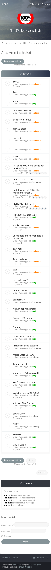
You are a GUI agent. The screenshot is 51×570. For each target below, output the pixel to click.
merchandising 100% (23, 354)
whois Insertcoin (21, 225)
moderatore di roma (23, 336)
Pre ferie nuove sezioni (24, 382)
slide (15, 101)
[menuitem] (4, 4)
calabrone (36, 84)
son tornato (19, 299)
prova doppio (19, 129)
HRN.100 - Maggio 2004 (25, 215)
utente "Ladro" (20, 290)
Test (15, 92)
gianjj (33, 94)
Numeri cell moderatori (24, 309)
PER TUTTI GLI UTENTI (24, 179)
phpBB (15, 565)
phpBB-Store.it (25, 567)
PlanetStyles (35, 565)
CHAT (16, 424)
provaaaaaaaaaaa (22, 110)
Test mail (17, 248)
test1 (15, 156)
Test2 (15, 81)
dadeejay (35, 357)
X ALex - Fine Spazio (23, 403)
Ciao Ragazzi (19, 445)
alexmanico (36, 182)
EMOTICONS (19, 413)
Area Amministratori (16, 53)
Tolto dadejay (20, 259)
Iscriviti (12, 517)
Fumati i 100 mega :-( (23, 318)
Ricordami (8, 536)
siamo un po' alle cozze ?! (26, 373)
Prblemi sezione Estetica (25, 345)
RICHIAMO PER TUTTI (24, 203)
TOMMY (17, 434)
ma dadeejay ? (20, 280)
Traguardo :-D (20, 364)
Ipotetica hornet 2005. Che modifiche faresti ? (26, 191)
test (15, 269)
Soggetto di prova (22, 119)
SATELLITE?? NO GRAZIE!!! (26, 392)
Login (3, 517)
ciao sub (17, 138)
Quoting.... (18, 327)
